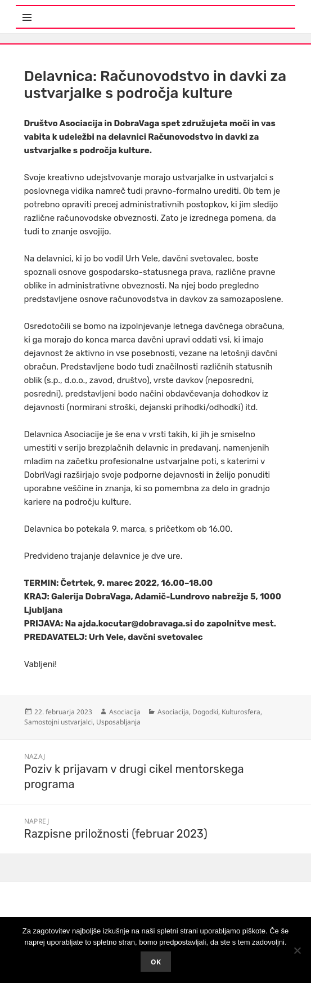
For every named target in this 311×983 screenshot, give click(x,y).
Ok (156, 962)
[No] (297, 950)
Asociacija (125, 712)
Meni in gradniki (70, 11)
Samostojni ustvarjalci (58, 722)
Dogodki (205, 712)
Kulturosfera (241, 712)
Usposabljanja (118, 722)
